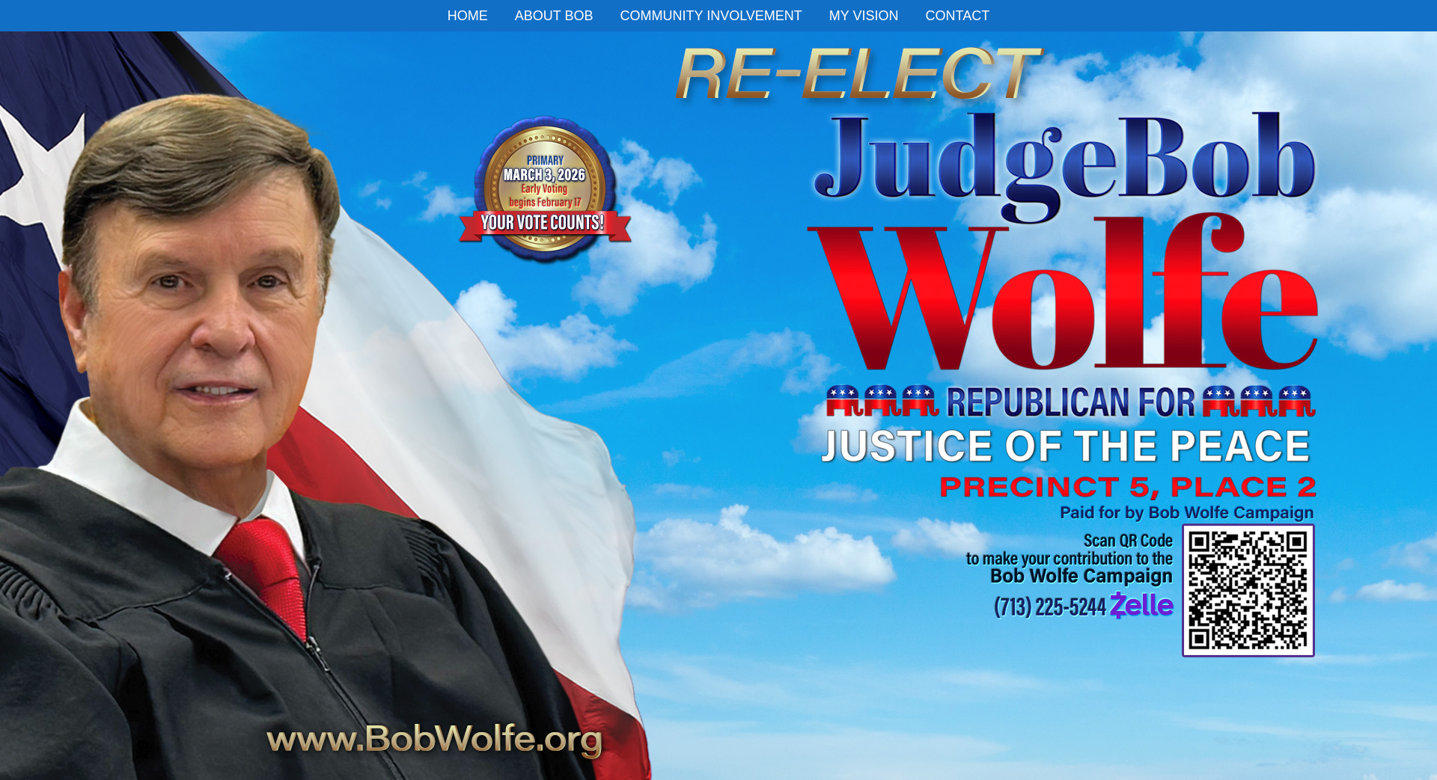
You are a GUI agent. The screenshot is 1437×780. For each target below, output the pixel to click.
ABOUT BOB (554, 15)
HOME (468, 15)
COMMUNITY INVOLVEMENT (711, 15)
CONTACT (958, 15)
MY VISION (864, 15)
